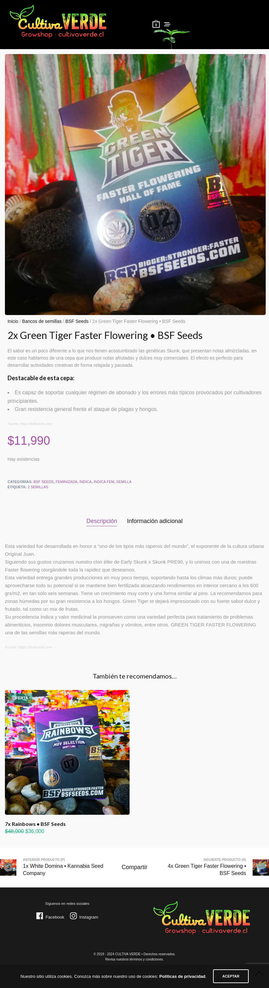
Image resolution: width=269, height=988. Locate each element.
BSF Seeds (77, 321)
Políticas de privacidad (182, 976)
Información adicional (155, 521)
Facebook (54, 917)
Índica (86, 482)
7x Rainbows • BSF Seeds (35, 824)
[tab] (101, 521)
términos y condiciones (146, 959)
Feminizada (67, 482)
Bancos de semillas (42, 321)
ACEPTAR (230, 976)
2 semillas (37, 487)
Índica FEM (104, 482)
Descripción (101, 521)
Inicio (13, 321)
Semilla (123, 482)
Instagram (88, 917)
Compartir (134, 867)
